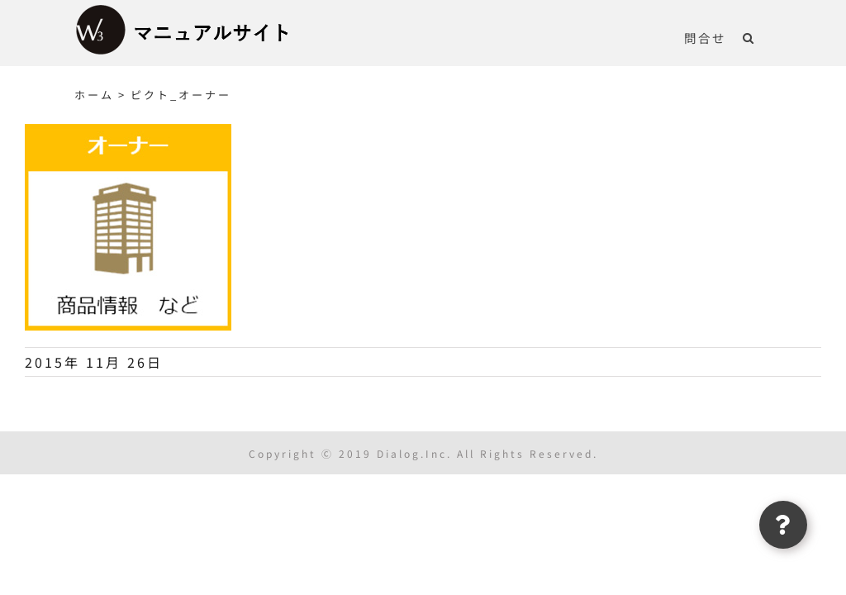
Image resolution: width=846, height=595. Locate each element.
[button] (749, 37)
